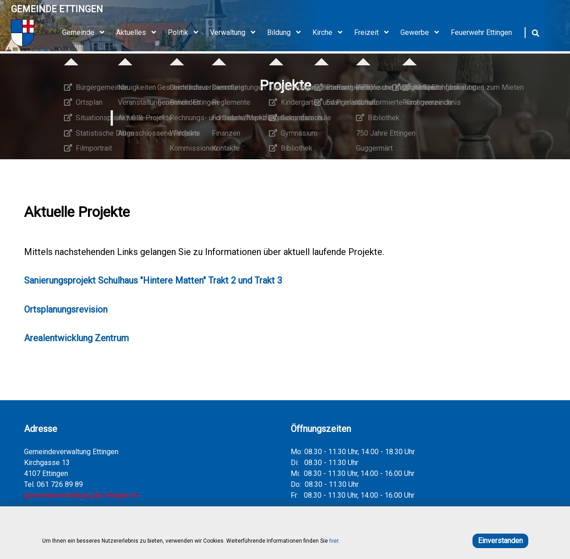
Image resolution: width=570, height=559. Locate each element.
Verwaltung (236, 32)
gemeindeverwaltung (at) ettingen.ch (81, 495)
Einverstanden (500, 540)
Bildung (287, 32)
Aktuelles (139, 32)
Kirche (330, 32)
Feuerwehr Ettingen (481, 32)
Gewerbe (422, 32)
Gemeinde (86, 32)
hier (333, 541)
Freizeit (374, 32)
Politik (186, 32)
